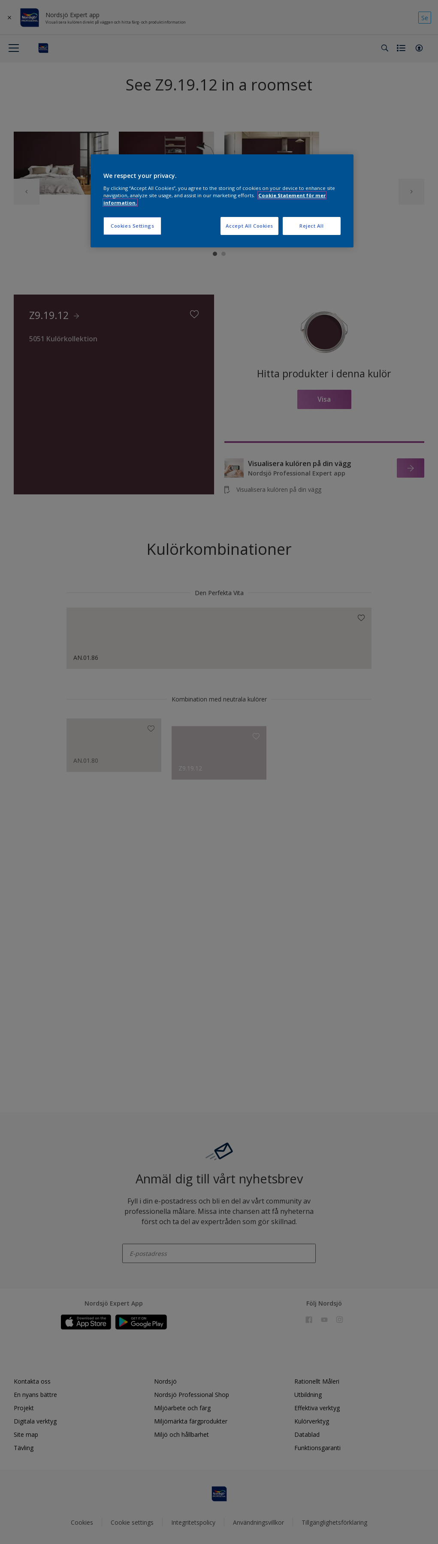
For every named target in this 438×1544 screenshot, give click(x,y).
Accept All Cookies (249, 226)
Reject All (311, 226)
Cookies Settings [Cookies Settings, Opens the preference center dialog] (132, 226)
